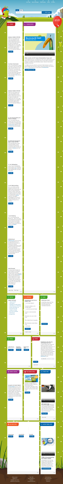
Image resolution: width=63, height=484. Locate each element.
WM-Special (12, 303)
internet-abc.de (11, 125)
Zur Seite (10, 51)
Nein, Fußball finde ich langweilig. (31, 320)
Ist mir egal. (28, 326)
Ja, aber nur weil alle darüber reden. (30, 312)
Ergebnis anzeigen (28, 331)
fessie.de (20, 274)
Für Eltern (53, 2)
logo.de (14, 224)
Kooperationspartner (31, 481)
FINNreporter (14, 478)
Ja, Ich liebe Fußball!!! (30, 303)
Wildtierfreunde (11, 240)
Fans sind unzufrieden (14, 311)
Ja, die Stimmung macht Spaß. (31, 309)
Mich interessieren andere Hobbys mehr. (31, 324)
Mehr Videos (44, 413)
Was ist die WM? (13, 302)
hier (17, 75)
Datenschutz (48, 480)
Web (17, 10)
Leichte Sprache (48, 477)
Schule (48, 2)
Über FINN (31, 477)
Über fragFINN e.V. (31, 478)
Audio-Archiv (36, 364)
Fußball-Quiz (12, 314)
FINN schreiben (15, 477)
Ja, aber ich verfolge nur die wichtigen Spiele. (30, 307)
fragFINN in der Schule (15, 480)
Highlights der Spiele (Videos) (15, 304)
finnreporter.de (45, 67)
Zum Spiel (11, 349)
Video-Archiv (44, 417)
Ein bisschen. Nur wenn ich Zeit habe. (30, 317)
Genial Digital (12, 386)
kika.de (14, 148)
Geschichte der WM (13, 308)
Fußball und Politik (13, 310)
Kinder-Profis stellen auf (14, 307)
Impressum (48, 481)
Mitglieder (31, 480)
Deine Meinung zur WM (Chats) (15, 306)
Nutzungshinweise (48, 478)
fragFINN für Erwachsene (14, 481)
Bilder (21, 10)
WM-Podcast (12, 312)
